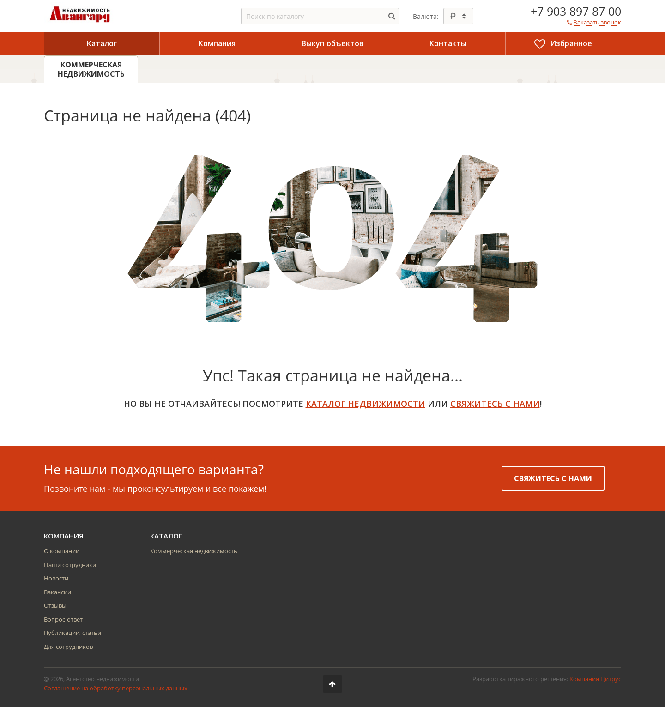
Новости (56, 578)
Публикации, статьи (72, 632)
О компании (61, 551)
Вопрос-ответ (63, 619)
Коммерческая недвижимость (193, 551)
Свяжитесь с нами (553, 478)
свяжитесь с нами (495, 403)
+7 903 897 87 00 (576, 11)
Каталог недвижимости (365, 403)
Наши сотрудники (70, 565)
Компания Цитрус (595, 679)
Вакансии (57, 592)
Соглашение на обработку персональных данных (115, 688)
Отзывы (55, 605)
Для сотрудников (68, 646)
